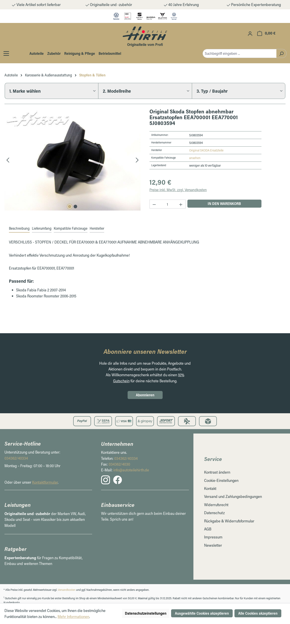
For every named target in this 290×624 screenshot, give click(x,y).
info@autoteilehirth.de (131, 470)
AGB (207, 529)
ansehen (195, 158)
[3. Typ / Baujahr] (238, 91)
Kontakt (210, 488)
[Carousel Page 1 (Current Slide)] (69, 206)
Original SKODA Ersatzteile (206, 150)
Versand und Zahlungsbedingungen (233, 496)
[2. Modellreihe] (145, 91)
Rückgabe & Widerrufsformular (229, 521)
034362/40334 (16, 458)
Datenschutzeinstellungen (145, 613)
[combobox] (239, 53)
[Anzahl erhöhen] (181, 204)
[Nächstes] (137, 159)
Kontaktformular (45, 482)
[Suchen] (281, 53)
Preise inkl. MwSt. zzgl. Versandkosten (178, 189)
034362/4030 (119, 464)
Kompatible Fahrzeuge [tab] (70, 228)
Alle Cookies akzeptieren (258, 613)
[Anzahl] (168, 204)
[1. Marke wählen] (51, 91)
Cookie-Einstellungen (221, 480)
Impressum (213, 537)
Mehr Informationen (73, 616)
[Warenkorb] (266, 33)
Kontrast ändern (217, 472)
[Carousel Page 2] (75, 206)
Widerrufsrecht (216, 504)
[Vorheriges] (7, 159)
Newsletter (213, 545)
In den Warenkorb (224, 203)
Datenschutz (214, 512)
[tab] (19, 229)
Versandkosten (66, 589)
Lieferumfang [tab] (42, 228)
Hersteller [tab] (97, 228)
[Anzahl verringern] (154, 204)
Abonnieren (145, 395)
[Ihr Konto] (250, 33)
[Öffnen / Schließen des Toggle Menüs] (6, 53)
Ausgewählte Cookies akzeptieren (202, 613)
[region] (72, 159)
